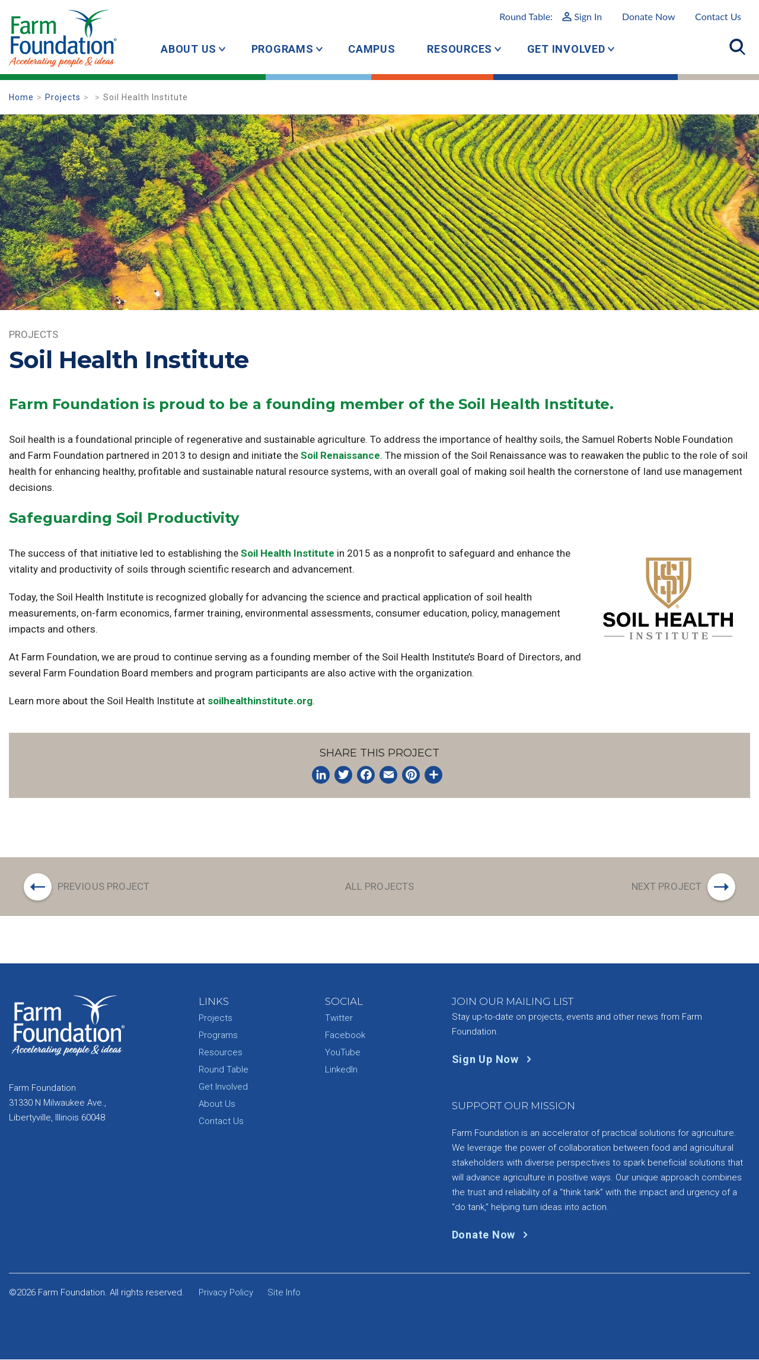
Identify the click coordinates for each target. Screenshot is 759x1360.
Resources (459, 49)
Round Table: (550, 16)
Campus (372, 49)
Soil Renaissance (340, 455)
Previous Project (104, 886)
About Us (188, 49)
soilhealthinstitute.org (260, 701)
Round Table (223, 1070)
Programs (282, 49)
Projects (63, 97)
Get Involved (566, 49)
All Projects (379, 886)
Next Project (666, 886)
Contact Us (718, 16)
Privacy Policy (226, 1293)
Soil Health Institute (287, 553)
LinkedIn (341, 1070)
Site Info (284, 1293)
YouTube (343, 1053)
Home (21, 97)
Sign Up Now (494, 1059)
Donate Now (648, 16)
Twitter (339, 1018)
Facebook (345, 1035)
